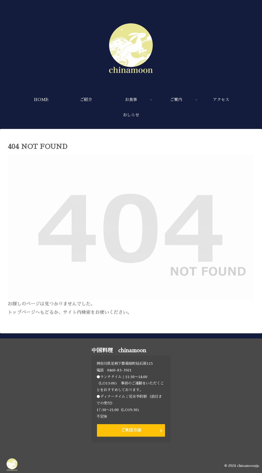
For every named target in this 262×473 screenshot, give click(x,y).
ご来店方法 (131, 430)
